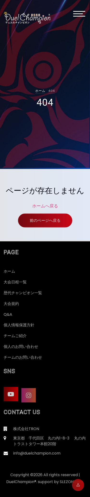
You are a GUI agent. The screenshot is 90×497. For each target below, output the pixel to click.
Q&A (8, 314)
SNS (9, 371)
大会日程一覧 (15, 282)
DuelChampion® (21, 482)
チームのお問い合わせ (23, 357)
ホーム (40, 90)
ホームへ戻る (45, 208)
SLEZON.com (71, 482)
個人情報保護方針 (19, 325)
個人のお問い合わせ (21, 346)
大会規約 (11, 303)
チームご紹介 (15, 336)
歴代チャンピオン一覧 (23, 293)
